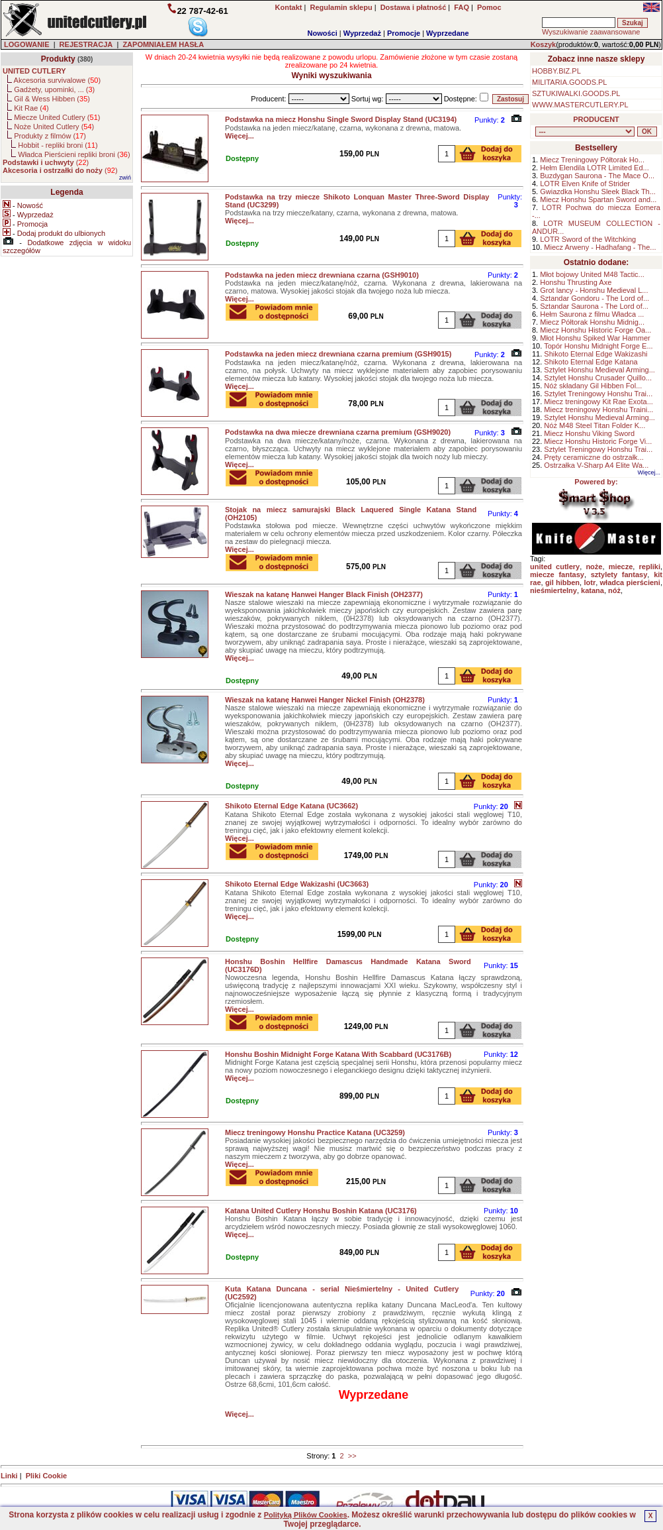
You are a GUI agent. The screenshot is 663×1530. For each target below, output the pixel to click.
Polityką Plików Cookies (305, 1515)
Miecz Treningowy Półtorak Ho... (592, 160)
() (46, 162)
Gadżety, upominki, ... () (54, 89)
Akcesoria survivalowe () (57, 80)
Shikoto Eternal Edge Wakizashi (595, 354)
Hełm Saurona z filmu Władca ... (592, 314)
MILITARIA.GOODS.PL (569, 82)
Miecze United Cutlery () (57, 117)
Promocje (403, 33)
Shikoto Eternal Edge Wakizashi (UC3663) (297, 884)
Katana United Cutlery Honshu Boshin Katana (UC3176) (321, 1211)
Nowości (322, 33)
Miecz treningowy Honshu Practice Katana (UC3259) (315, 1132)
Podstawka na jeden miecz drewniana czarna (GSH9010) (322, 275)
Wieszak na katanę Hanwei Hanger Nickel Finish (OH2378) (325, 700)
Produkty (58, 59)
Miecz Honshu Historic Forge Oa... (595, 330)
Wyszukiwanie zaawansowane (591, 32)
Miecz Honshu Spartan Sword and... (598, 199)
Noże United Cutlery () (54, 127)
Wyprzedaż (362, 33)
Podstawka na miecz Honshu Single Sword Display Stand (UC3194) (341, 119)
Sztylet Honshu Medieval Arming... (599, 370)
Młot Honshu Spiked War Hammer (595, 338)
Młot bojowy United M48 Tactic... (592, 274)
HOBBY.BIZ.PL (556, 71)
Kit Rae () (31, 108)
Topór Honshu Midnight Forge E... (598, 346)
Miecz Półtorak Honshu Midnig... (592, 322)
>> (352, 1456)
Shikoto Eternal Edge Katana (590, 362)
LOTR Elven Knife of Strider (585, 184)
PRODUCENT (596, 119)
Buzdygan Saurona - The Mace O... (597, 176)
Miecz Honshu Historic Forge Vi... (598, 441)
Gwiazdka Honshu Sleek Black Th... (598, 191)
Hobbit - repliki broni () (57, 145)
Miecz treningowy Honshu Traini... (598, 409)
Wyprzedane (447, 33)
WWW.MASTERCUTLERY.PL (580, 105)
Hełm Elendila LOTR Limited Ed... (594, 168)
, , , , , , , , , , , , (585, 132)
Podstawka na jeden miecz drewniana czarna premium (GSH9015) (338, 354)
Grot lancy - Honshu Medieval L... (594, 290)
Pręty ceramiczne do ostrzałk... (593, 457)
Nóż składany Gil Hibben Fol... (593, 386)
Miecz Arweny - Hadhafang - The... (600, 247)
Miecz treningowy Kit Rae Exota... (598, 402)
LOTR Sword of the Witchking (588, 239)
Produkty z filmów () (50, 136)
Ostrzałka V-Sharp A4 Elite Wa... (596, 465)
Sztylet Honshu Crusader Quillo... (598, 378)
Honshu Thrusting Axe (575, 282)
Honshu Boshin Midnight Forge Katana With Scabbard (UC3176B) (338, 1054)
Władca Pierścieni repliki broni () (74, 154)
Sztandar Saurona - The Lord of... (594, 306)
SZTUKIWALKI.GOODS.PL (576, 93)
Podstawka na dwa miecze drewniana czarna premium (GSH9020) (338, 432)
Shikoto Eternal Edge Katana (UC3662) (291, 806)
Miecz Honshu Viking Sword (589, 433)
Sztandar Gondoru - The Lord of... (594, 298)
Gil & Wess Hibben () (52, 99)
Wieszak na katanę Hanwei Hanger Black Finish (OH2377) (324, 594)
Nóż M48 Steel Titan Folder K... (594, 425)
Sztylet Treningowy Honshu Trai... (598, 394)
